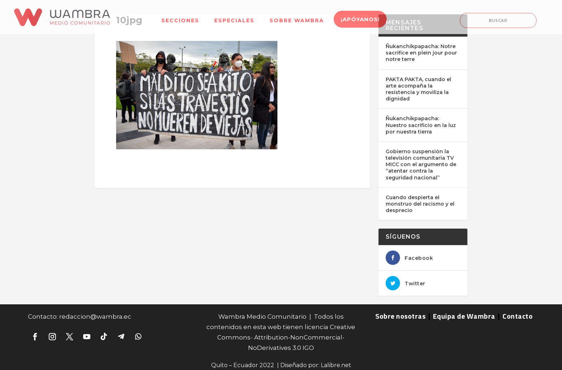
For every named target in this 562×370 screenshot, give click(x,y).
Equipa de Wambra (464, 316)
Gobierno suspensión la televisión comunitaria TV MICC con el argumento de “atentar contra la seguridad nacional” (421, 164)
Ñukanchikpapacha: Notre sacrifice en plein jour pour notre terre (421, 52)
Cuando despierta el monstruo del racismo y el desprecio (420, 204)
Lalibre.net (336, 365)
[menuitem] (180, 16)
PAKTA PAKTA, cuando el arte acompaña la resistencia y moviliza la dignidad (418, 89)
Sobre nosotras (400, 316)
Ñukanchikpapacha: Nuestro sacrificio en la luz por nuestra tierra (421, 125)
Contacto (518, 316)
